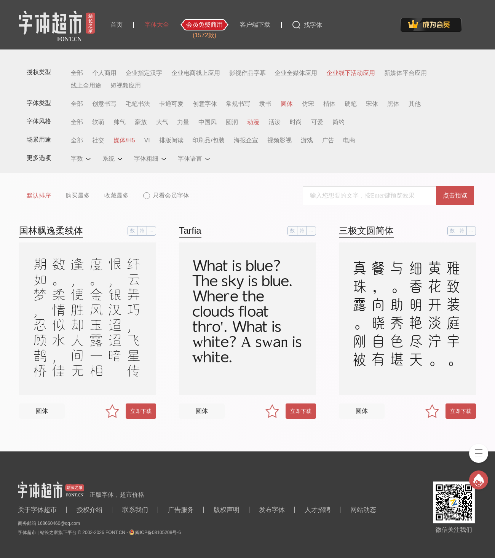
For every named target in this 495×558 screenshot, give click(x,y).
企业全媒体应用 (296, 73)
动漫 (253, 122)
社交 (98, 140)
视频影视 (279, 140)
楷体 (329, 104)
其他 (415, 104)
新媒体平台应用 (405, 73)
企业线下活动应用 (350, 73)
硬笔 (351, 104)
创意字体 (205, 104)
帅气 (119, 122)
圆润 (232, 122)
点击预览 (455, 195)
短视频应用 (125, 86)
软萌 (98, 122)
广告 (328, 140)
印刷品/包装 (208, 140)
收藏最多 (116, 195)
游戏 (307, 140)
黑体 (393, 104)
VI (147, 140)
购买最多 (77, 195)
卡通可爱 (171, 104)
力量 (183, 122)
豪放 (141, 122)
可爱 (317, 122)
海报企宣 (246, 140)
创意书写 (104, 104)
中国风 (207, 122)
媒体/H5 (124, 140)
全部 (77, 73)
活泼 (274, 122)
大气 (162, 122)
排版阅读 (171, 140)
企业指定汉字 (144, 73)
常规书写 (238, 104)
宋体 (372, 104)
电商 (349, 140)
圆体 (287, 104)
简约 (338, 122)
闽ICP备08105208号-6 (158, 532)
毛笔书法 (138, 104)
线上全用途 (86, 86)
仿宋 (308, 104)
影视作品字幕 (247, 73)
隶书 (265, 104)
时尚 (296, 122)
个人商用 (104, 73)
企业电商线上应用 (195, 73)
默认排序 (39, 195)
